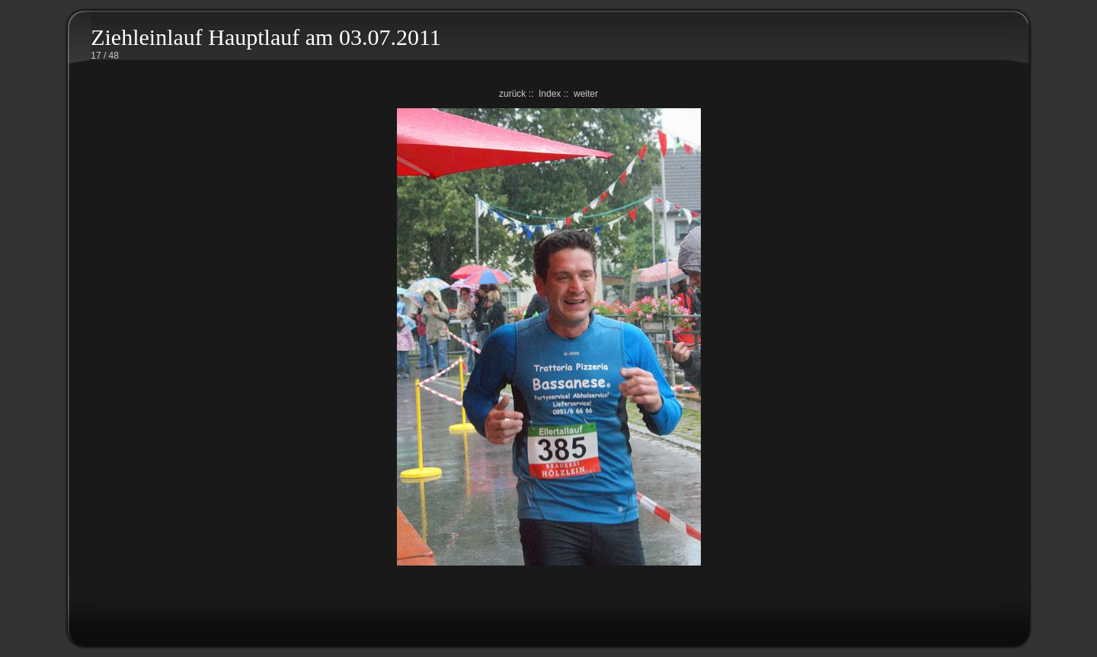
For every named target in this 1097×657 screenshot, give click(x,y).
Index (550, 93)
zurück (512, 93)
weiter (586, 93)
